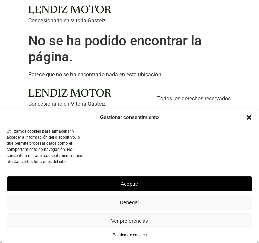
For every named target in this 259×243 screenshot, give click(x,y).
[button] (249, 117)
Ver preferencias (129, 221)
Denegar (129, 202)
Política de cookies (130, 235)
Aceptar (129, 184)
